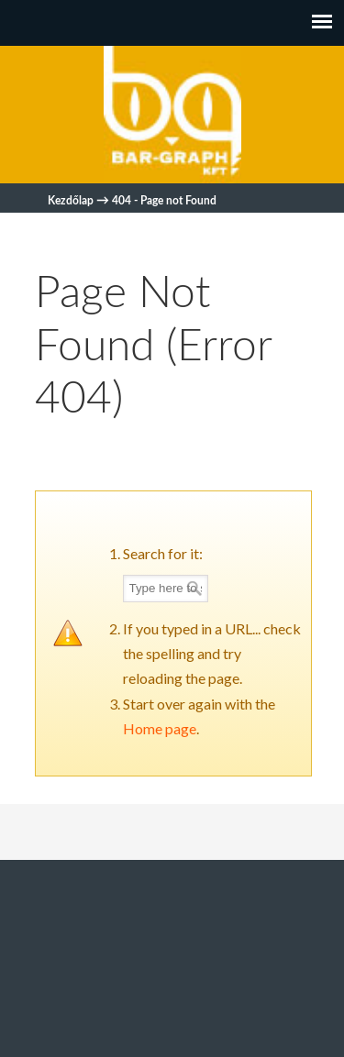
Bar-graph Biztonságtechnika (172, 114)
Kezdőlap (71, 200)
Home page (159, 728)
